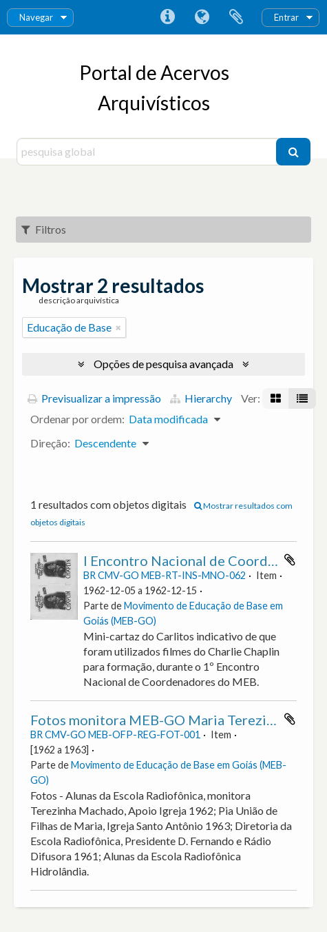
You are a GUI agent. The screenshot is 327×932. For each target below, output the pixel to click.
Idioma (201, 17)
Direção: (50, 442)
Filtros (43, 229)
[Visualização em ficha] (275, 398)
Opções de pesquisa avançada (163, 363)
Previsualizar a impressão (94, 398)
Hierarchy (201, 398)
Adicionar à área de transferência (290, 560)
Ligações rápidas (167, 17)
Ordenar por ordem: (77, 418)
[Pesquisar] (293, 151)
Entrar (286, 17)
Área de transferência (236, 17)
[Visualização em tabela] (302, 398)
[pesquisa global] (148, 151)
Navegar (36, 17)
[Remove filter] (118, 327)
